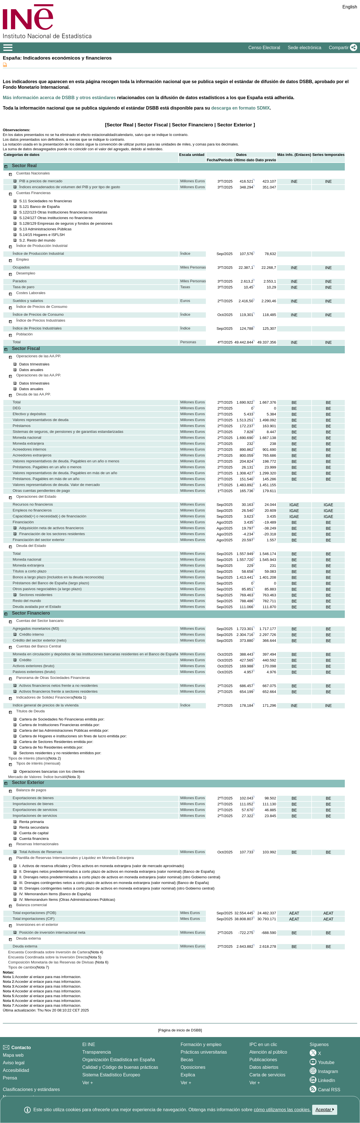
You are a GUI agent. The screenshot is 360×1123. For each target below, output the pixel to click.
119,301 (246, 315)
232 (250, 444)
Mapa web (13, 1055)
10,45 (248, 287)
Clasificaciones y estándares (31, 1089)
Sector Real (120, 125)
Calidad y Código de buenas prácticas (120, 1067)
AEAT (294, 913)
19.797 (247, 528)
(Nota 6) (101, 962)
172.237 (246, 426)
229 (250, 565)
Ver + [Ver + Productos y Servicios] (254, 1082)
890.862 (246, 449)
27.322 (247, 816)
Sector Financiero (192, 125)
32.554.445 (244, 913)
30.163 (247, 505)
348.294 (246, 187)
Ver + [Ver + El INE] (87, 1082)
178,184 (246, 705)
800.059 (246, 455)
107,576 (246, 254)
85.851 (247, 589)
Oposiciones (193, 1067)
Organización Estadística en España (118, 1059)
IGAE (294, 505)
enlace (39, 977)
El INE (88, 1044)
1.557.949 (245, 554)
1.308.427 (245, 473)
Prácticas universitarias (204, 1052)
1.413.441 (245, 577)
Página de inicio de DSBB (180, 1030)
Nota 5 (8, 996)
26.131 (247, 467)
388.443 (246, 654)
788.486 (246, 601)
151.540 (246, 479)
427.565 (246, 660)
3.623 (248, 516)
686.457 (246, 686)
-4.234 (248, 534)
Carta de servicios (267, 1074)
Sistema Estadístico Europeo (111, 1074)
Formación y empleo (201, 1044)
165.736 (246, 491)
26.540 (247, 510)
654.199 (246, 692)
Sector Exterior (234, 125)
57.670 (247, 810)
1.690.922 (245, 402)
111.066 (246, 607)
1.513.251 (245, 420)
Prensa (10, 1078)
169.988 (246, 666)
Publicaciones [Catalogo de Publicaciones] (263, 1059)
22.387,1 (245, 267)
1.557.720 (245, 560)
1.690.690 (245, 438)
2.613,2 (247, 281)
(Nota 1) (79, 697)
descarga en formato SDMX (240, 108)
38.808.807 (244, 919)
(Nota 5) (94, 957)
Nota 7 (8, 1005)
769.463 (246, 595)
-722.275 (245, 933)
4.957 (248, 672)
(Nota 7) (42, 967)
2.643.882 (245, 946)
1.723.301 (245, 629)
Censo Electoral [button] (264, 47)
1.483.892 (245, 485)
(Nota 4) (96, 952)
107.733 (246, 852)
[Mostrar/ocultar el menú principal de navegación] (8, 48)
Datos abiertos (263, 1067)
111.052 (246, 804)
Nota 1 (8, 977)
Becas (187, 1059)
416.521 (246, 181)
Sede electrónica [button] (304, 47)
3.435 (248, 522)
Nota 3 (8, 986)
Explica (188, 1074)
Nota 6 (8, 1001)
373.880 (246, 640)
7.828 (248, 432)
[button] (342, 48)
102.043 (246, 798)
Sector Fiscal (153, 125)
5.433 (248, 414)
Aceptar (325, 1109)
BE (294, 402)
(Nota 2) (54, 758)
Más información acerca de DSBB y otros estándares (59, 97)
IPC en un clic (263, 1044)
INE (294, 181)
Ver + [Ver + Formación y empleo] (186, 1082)
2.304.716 (245, 635)
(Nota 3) (73, 777)
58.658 (247, 571)
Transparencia (96, 1052)
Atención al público (268, 1052)
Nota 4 (8, 991)
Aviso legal (13, 1062)
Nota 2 (8, 981)
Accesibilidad (16, 1070)
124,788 (246, 328)
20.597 (247, 540)
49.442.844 (244, 342)
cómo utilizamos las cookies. (282, 1109)
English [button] (350, 6)
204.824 (246, 461)
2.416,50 (245, 301)
